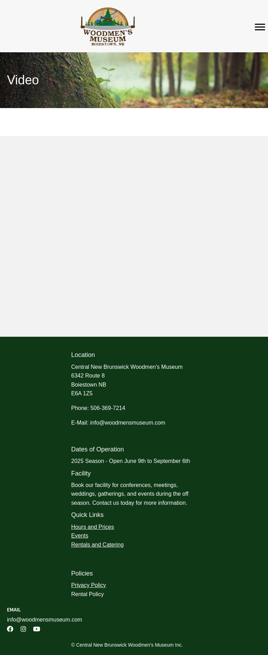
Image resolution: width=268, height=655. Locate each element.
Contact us (105, 503)
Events (79, 536)
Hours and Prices (92, 527)
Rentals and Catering (97, 545)
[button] (10, 629)
